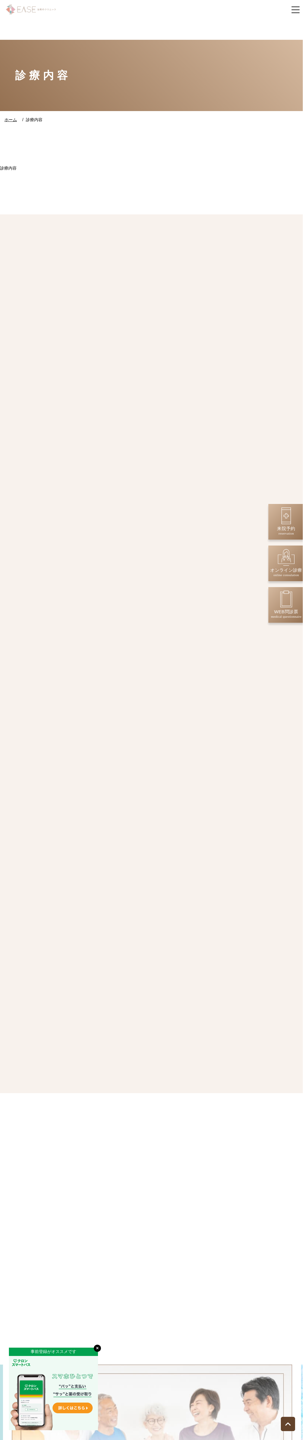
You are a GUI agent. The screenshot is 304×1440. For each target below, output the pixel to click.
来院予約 (286, 521)
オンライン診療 (286, 563)
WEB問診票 (286, 604)
